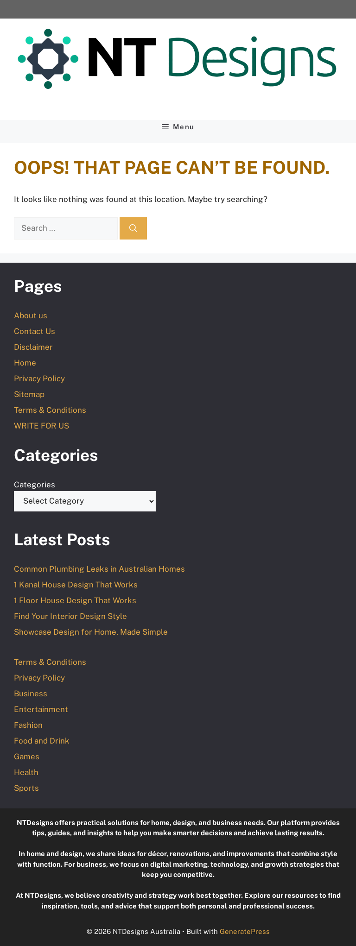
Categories (34, 484)
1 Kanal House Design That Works (76, 584)
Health (26, 772)
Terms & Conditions (50, 410)
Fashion (28, 725)
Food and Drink (42, 740)
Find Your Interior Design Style (70, 616)
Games (26, 756)
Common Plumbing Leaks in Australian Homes (99, 569)
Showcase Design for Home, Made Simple (91, 632)
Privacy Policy (39, 378)
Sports (26, 788)
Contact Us (34, 331)
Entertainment (41, 709)
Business (30, 693)
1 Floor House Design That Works (75, 600)
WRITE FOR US (41, 425)
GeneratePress (245, 931)
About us (30, 315)
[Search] (133, 228)
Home (25, 362)
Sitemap (29, 394)
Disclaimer (33, 347)
